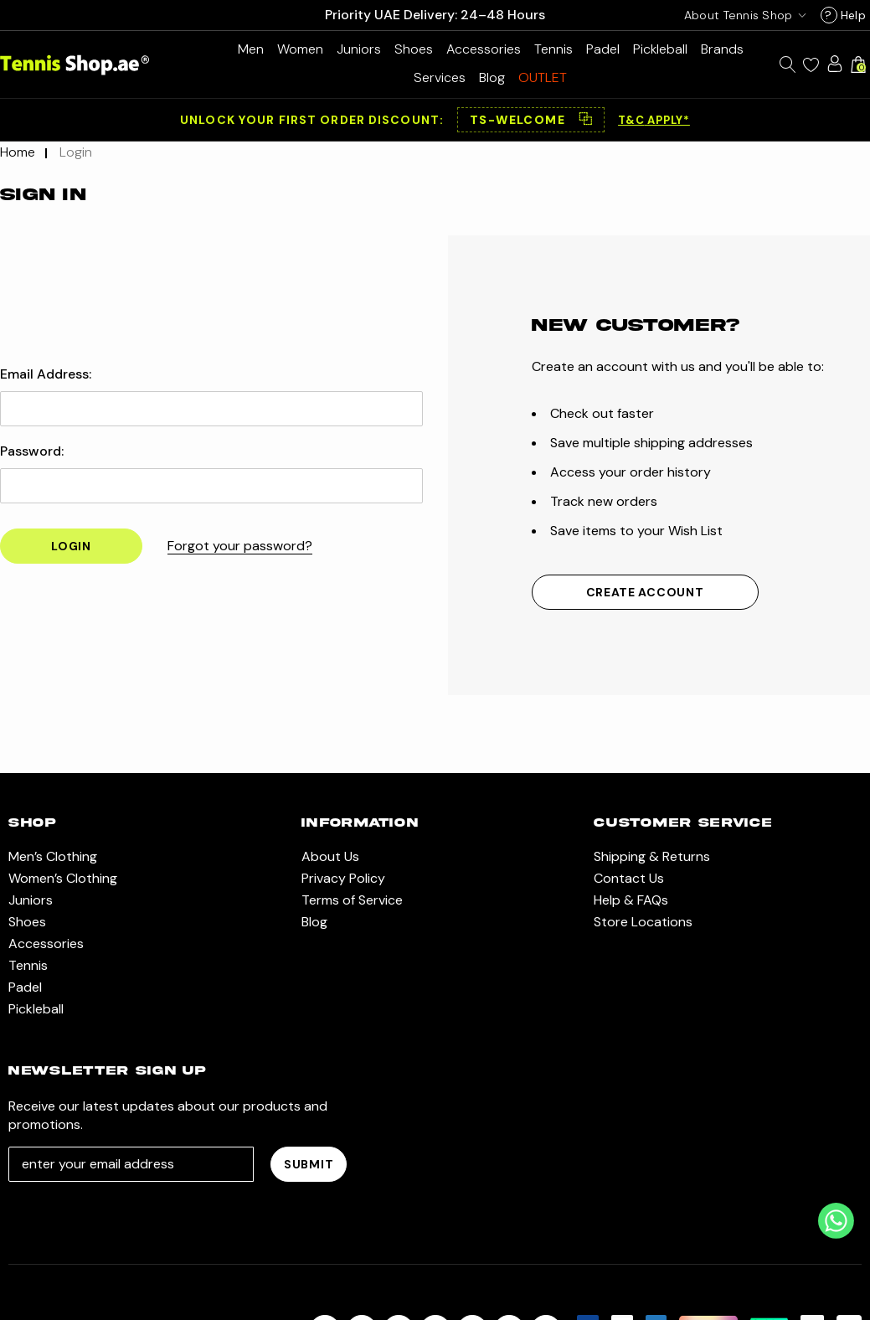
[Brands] (722, 49)
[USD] (742, 15)
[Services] (440, 77)
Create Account (645, 592)
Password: (32, 451)
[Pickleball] (660, 49)
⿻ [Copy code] (585, 120)
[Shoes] (413, 49)
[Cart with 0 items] (858, 64)
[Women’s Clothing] (300, 49)
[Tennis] (553, 49)
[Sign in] (835, 63)
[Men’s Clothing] (251, 49)
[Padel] (603, 49)
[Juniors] (359, 49)
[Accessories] (483, 49)
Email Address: (45, 374)
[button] (531, 119)
